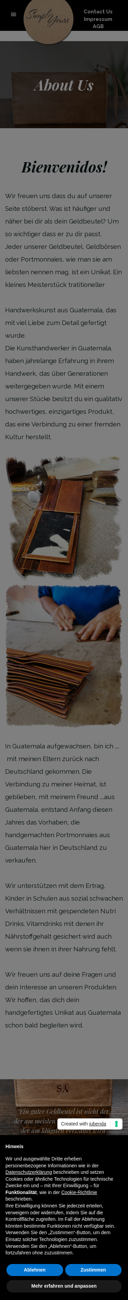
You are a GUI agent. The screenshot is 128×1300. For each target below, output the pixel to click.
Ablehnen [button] (35, 1270)
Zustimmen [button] (93, 1270)
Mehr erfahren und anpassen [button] (64, 1286)
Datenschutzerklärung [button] (28, 1172)
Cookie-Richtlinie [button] (79, 1192)
